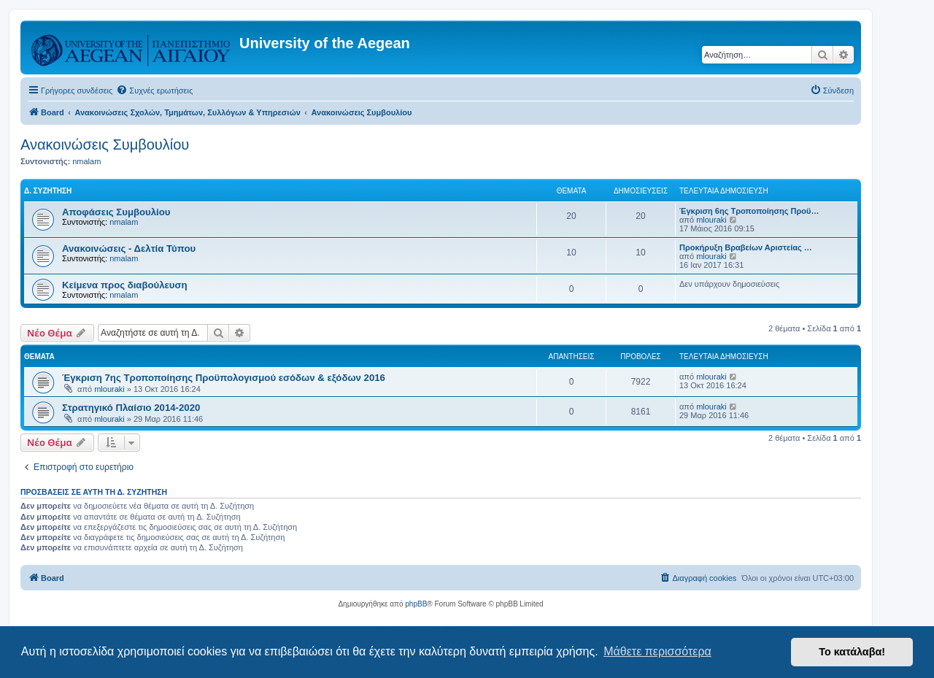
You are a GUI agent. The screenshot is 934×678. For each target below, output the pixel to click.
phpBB (416, 604)
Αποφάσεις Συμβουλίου (116, 212)
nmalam (86, 161)
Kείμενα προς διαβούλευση (125, 285)
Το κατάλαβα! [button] (852, 652)
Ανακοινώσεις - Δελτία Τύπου (129, 248)
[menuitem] (154, 90)
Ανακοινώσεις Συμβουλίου (104, 144)
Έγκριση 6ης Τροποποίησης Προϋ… (749, 211)
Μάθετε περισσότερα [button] (657, 651)
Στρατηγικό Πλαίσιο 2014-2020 (131, 407)
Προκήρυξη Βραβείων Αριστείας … (745, 247)
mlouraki (711, 219)
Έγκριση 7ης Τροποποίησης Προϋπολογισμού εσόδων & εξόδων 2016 (223, 377)
